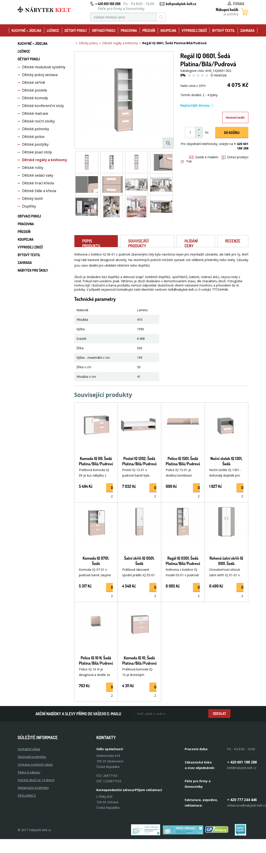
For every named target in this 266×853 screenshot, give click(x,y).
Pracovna (129, 30)
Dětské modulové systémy (43, 67)
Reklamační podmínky (33, 788)
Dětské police (33, 136)
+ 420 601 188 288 (107, 4)
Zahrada (247, 30)
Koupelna (168, 30)
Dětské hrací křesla (38, 183)
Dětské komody (35, 97)
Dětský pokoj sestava (39, 74)
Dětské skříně (33, 82)
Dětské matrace (35, 113)
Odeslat (219, 713)
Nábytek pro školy (33, 270)
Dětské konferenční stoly (43, 105)
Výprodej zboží (194, 30)
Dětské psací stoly (37, 152)
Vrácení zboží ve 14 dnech (36, 780)
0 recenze (219, 75)
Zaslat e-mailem (203, 157)
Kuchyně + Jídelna (26, 30)
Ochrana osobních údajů (35, 764)
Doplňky (29, 206)
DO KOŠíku (231, 132)
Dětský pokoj (76, 30)
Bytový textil (223, 30)
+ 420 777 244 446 (242, 799)
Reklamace (27, 795)
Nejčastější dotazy (197, 105)
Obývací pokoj (103, 30)
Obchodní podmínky (32, 757)
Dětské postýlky (35, 144)
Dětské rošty (32, 167)
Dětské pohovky (35, 128)
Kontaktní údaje (29, 749)
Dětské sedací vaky (37, 175)
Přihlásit (236, 3)
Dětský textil (32, 198)
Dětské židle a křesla (39, 190)
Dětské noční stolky (38, 121)
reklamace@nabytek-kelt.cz (246, 805)
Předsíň (148, 30)
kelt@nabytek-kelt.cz (181, 4)
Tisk (186, 161)
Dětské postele (34, 90)
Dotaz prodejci (235, 157)
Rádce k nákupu (29, 772)
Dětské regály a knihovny (44, 159)
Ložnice (53, 30)
